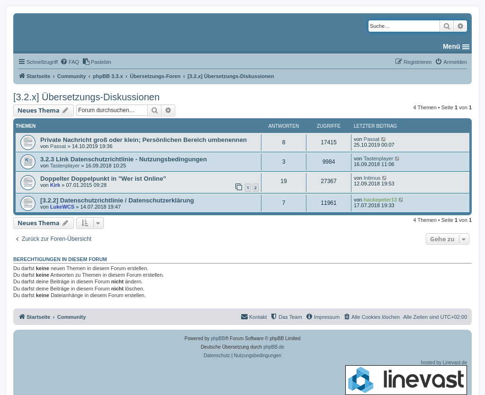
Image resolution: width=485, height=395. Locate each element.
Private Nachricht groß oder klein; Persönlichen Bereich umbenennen (143, 139)
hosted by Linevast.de (406, 377)
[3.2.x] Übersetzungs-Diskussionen (86, 97)
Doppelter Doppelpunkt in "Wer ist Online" (103, 178)
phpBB (218, 338)
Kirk (55, 185)
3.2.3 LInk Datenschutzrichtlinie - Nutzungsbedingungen (123, 159)
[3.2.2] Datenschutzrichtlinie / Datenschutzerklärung (117, 200)
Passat (58, 146)
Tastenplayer (65, 165)
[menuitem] (69, 62)
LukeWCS (62, 207)
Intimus (372, 178)
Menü (451, 46)
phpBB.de (273, 347)
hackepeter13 (380, 199)
